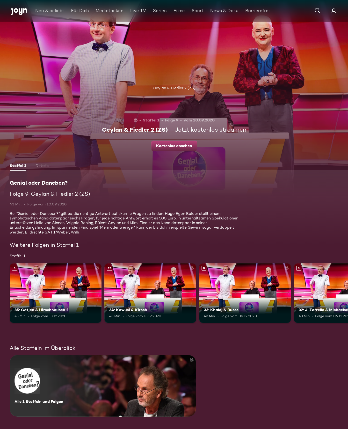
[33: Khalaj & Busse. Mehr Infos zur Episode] (245, 293)
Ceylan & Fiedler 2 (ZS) (174, 88)
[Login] (334, 11)
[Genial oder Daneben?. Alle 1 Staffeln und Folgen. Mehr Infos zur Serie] (103, 386)
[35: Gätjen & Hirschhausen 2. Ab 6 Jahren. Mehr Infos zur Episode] (56, 293)
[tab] (18, 166)
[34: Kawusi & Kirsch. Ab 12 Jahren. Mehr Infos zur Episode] (150, 293)
